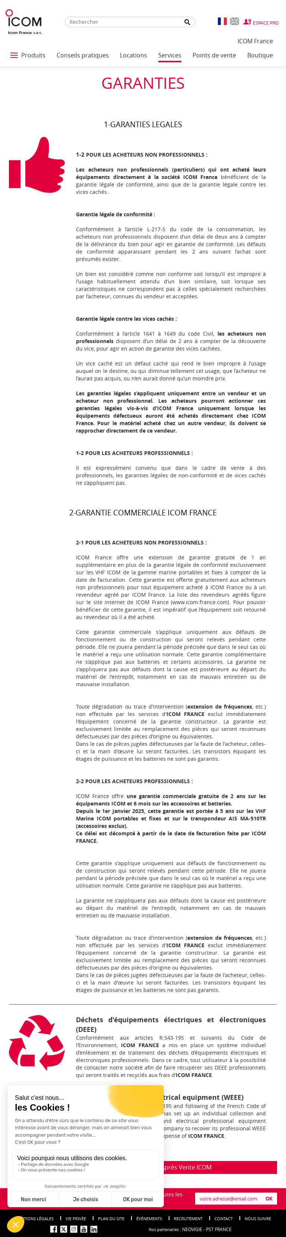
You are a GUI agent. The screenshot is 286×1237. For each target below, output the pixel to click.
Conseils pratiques (83, 55)
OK (269, 1198)
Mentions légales (34, 1218)
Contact (223, 1218)
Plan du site (111, 1218)
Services (169, 55)
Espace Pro (266, 23)
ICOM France (255, 41)
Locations (133, 55)
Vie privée (76, 1218)
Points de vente (214, 55)
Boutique (260, 55)
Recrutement (188, 1218)
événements (149, 1218)
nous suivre (258, 1218)
